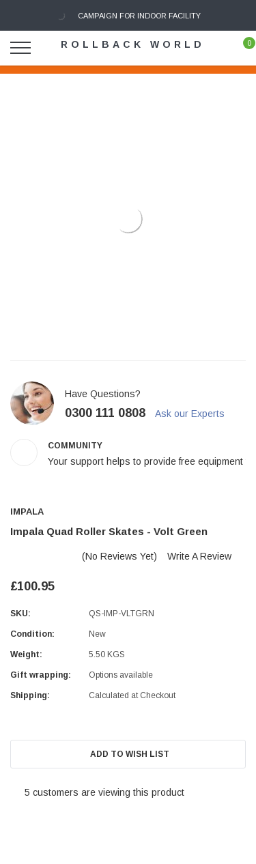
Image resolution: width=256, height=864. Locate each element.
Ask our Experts (196, 413)
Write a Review (199, 556)
